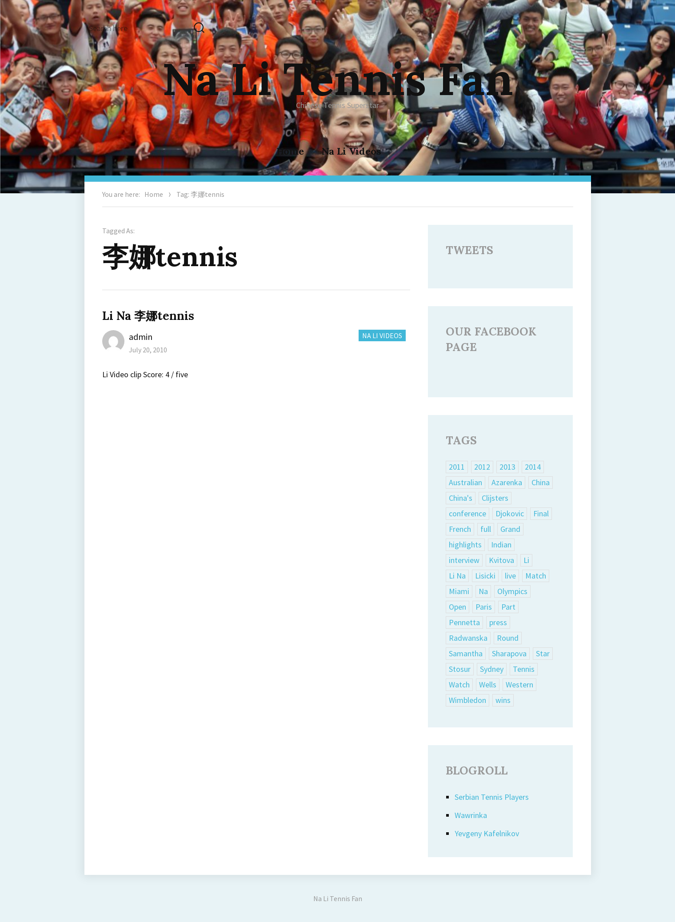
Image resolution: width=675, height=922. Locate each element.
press (498, 622)
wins (503, 700)
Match (535, 576)
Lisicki (485, 576)
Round (508, 638)
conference (467, 513)
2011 (457, 467)
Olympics (512, 591)
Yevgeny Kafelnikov (487, 833)
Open (457, 607)
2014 (533, 467)
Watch (459, 684)
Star (543, 653)
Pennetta (464, 622)
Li (526, 560)
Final (541, 513)
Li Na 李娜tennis (148, 315)
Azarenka (506, 482)
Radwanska (468, 638)
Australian (465, 482)
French (460, 529)
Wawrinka (471, 815)
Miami (459, 591)
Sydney (491, 669)
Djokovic (509, 513)
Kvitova (501, 560)
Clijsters (495, 498)
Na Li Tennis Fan (337, 78)
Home (290, 151)
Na (483, 591)
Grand (510, 529)
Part (508, 607)
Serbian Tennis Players (492, 797)
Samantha (466, 653)
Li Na (457, 576)
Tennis (524, 669)
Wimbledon (467, 700)
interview (464, 560)
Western (519, 684)
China (540, 482)
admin (140, 336)
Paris (483, 607)
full (485, 529)
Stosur (460, 669)
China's (460, 498)
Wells (487, 684)
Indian (501, 544)
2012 (482, 467)
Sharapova (509, 653)
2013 (507, 467)
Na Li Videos (351, 151)
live (510, 576)
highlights (465, 544)
